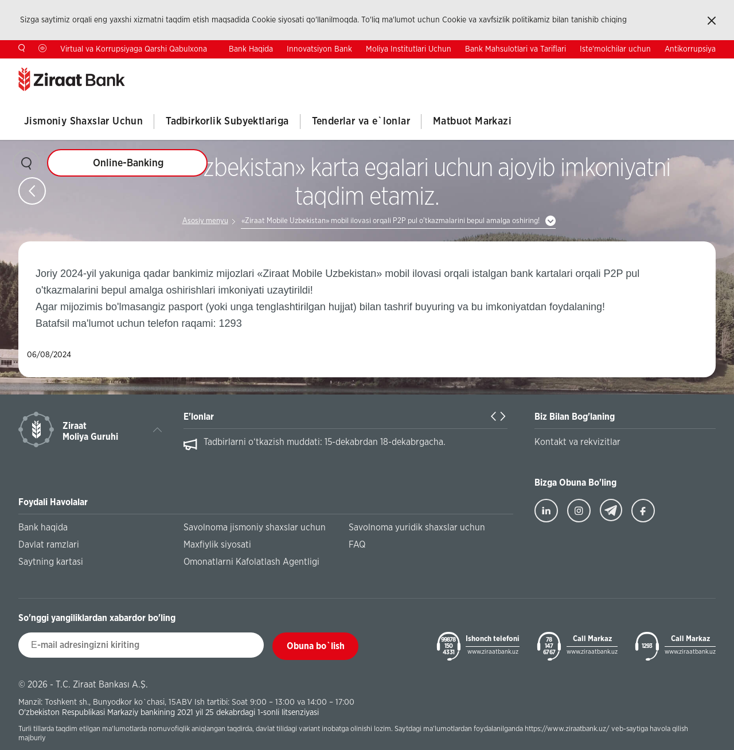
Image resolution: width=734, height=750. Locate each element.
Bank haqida (43, 527)
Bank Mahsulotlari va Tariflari (515, 49)
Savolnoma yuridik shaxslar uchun (417, 527)
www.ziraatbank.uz (492, 652)
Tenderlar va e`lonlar (361, 121)
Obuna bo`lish (316, 646)
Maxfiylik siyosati (217, 544)
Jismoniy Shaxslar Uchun (83, 121)
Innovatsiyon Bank (319, 49)
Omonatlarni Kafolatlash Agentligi (251, 562)
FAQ (357, 544)
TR (638, 67)
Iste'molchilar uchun (615, 49)
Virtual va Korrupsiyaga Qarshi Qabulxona (133, 49)
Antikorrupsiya (690, 49)
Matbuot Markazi (472, 121)
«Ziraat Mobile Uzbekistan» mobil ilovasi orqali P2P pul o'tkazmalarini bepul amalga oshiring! (390, 221)
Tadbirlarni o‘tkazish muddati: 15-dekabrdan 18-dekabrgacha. (325, 442)
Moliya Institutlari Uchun (408, 49)
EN (674, 67)
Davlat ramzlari (48, 544)
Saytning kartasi (50, 562)
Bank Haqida (251, 49)
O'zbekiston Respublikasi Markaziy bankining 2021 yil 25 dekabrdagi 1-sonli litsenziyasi (168, 712)
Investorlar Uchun (526, 68)
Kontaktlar (589, 68)
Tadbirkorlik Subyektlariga (227, 121)
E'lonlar (199, 416)
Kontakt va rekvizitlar (577, 442)
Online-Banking (128, 163)
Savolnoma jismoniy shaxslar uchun (255, 527)
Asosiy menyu (205, 221)
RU (710, 67)
